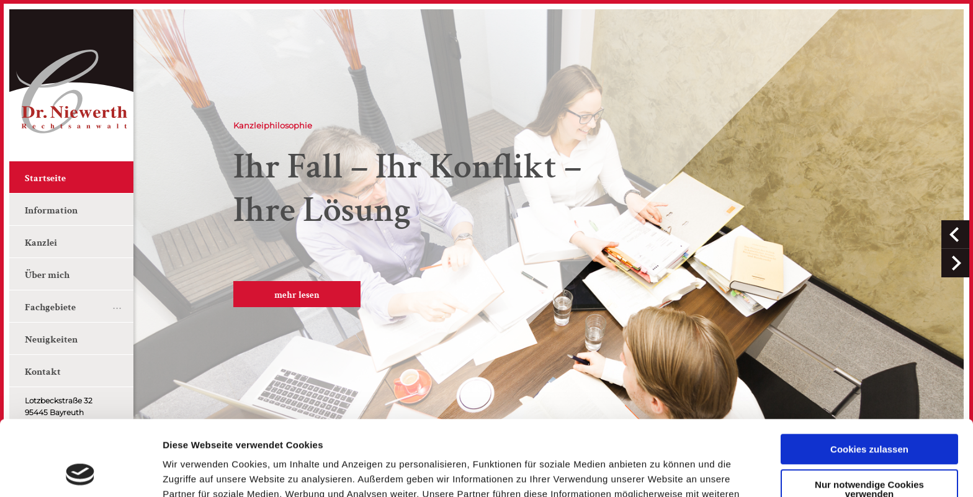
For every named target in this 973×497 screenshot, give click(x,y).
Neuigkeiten (51, 339)
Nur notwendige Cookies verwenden (869, 418)
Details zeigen (194, 472)
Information (51, 210)
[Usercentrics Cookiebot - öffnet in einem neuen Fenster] (80, 472)
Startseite (45, 178)
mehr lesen (297, 295)
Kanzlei (41, 242)
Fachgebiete (50, 307)
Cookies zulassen (869, 379)
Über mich (47, 275)
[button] (955, 234)
